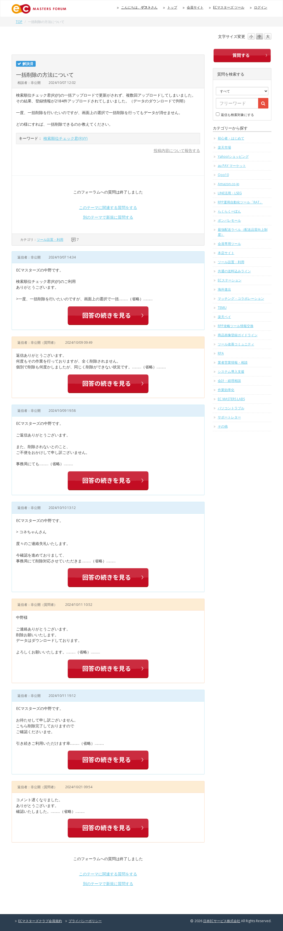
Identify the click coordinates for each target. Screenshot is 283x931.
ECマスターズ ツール (228, 7)
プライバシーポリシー (85, 921)
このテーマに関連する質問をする (108, 207)
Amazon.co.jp (228, 184)
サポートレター (229, 417)
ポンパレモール (229, 220)
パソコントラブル (231, 408)
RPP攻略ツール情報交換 (235, 326)
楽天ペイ (224, 316)
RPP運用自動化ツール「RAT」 (240, 202)
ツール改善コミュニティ (236, 344)
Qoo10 (223, 174)
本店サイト (226, 252)
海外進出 (224, 289)
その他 (223, 426)
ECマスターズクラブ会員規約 (40, 921)
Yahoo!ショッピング (233, 156)
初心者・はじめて (231, 138)
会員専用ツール (229, 243)
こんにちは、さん (139, 7)
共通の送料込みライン (234, 271)
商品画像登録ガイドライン (238, 335)
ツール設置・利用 (50, 239)
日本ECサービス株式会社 (221, 921)
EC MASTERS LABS (231, 399)
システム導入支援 (231, 371)
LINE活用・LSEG (230, 193)
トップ (172, 7)
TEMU (222, 307)
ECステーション (230, 280)
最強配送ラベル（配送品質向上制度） (243, 232)
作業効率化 (226, 389)
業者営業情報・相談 (233, 362)
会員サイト (195, 7)
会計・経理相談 (229, 380)
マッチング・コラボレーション (241, 298)
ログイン (260, 7)
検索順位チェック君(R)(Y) (65, 138)
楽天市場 (224, 147)
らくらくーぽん (229, 211)
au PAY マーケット (232, 165)
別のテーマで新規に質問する (108, 217)
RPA (221, 353)
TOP (19, 21)
